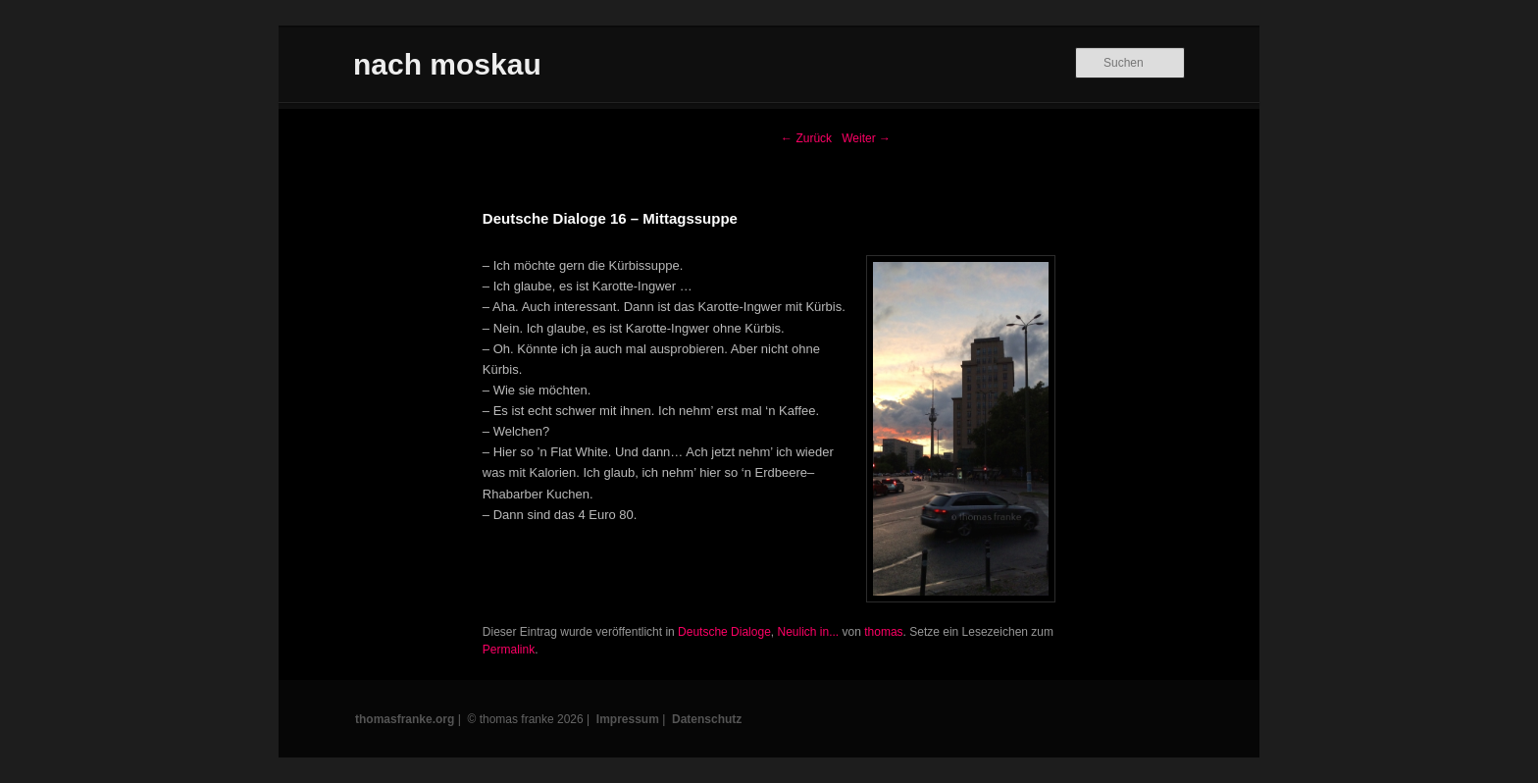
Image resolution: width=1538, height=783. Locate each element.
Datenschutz (707, 719)
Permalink (509, 649)
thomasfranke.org (404, 719)
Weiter (866, 138)
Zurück (806, 138)
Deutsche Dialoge (724, 632)
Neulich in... (808, 632)
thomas (883, 632)
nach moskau (447, 64)
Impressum (627, 719)
